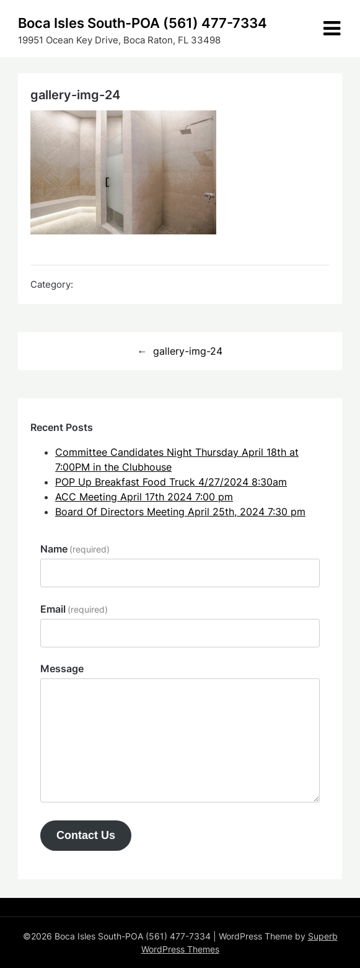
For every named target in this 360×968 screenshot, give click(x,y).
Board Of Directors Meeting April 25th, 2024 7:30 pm (180, 511)
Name (75, 549)
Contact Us (85, 835)
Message (62, 668)
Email (74, 609)
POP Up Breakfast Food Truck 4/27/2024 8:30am (171, 482)
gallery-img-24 (187, 351)
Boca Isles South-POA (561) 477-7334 (142, 23)
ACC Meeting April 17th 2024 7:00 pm (144, 497)
